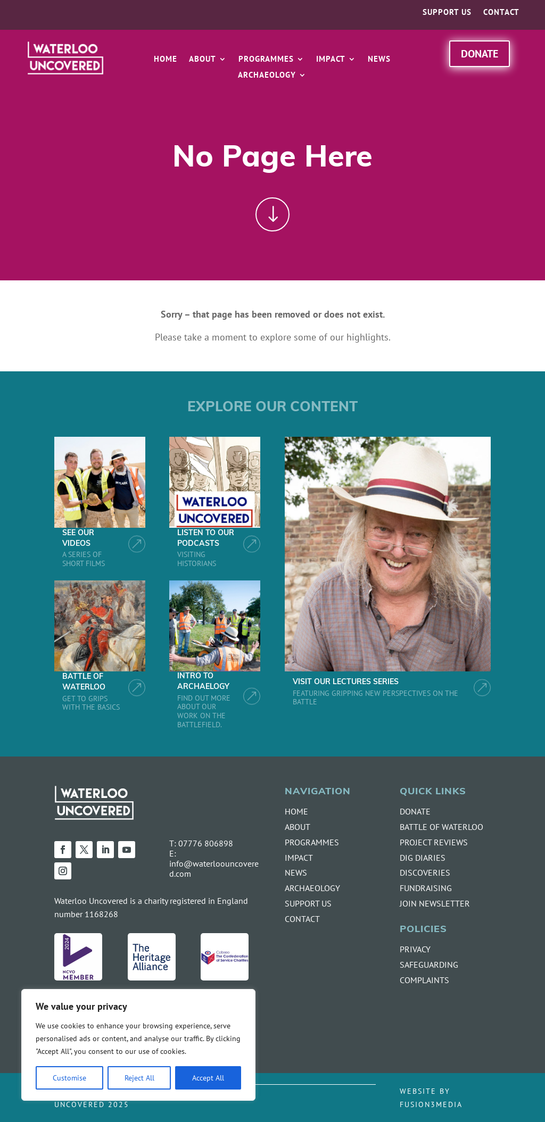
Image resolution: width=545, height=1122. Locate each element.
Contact (501, 13)
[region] (138, 1045)
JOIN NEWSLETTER (435, 903)
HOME (296, 811)
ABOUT (297, 826)
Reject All (139, 1077)
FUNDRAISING (426, 888)
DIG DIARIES (422, 857)
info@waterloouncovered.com (214, 868)
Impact (330, 59)
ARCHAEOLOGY (312, 888)
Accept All (208, 1077)
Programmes (266, 59)
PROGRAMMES (312, 842)
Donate (479, 53)
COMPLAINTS (424, 980)
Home (165, 59)
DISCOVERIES (425, 872)
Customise (69, 1077)
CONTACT (302, 918)
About (202, 59)
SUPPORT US (308, 903)
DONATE (415, 811)
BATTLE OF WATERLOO (441, 826)
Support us (447, 13)
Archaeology (267, 75)
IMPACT (299, 857)
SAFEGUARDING (429, 964)
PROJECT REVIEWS (434, 842)
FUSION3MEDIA (431, 1104)
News (379, 59)
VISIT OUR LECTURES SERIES (346, 682)
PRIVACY (415, 949)
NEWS (296, 872)
